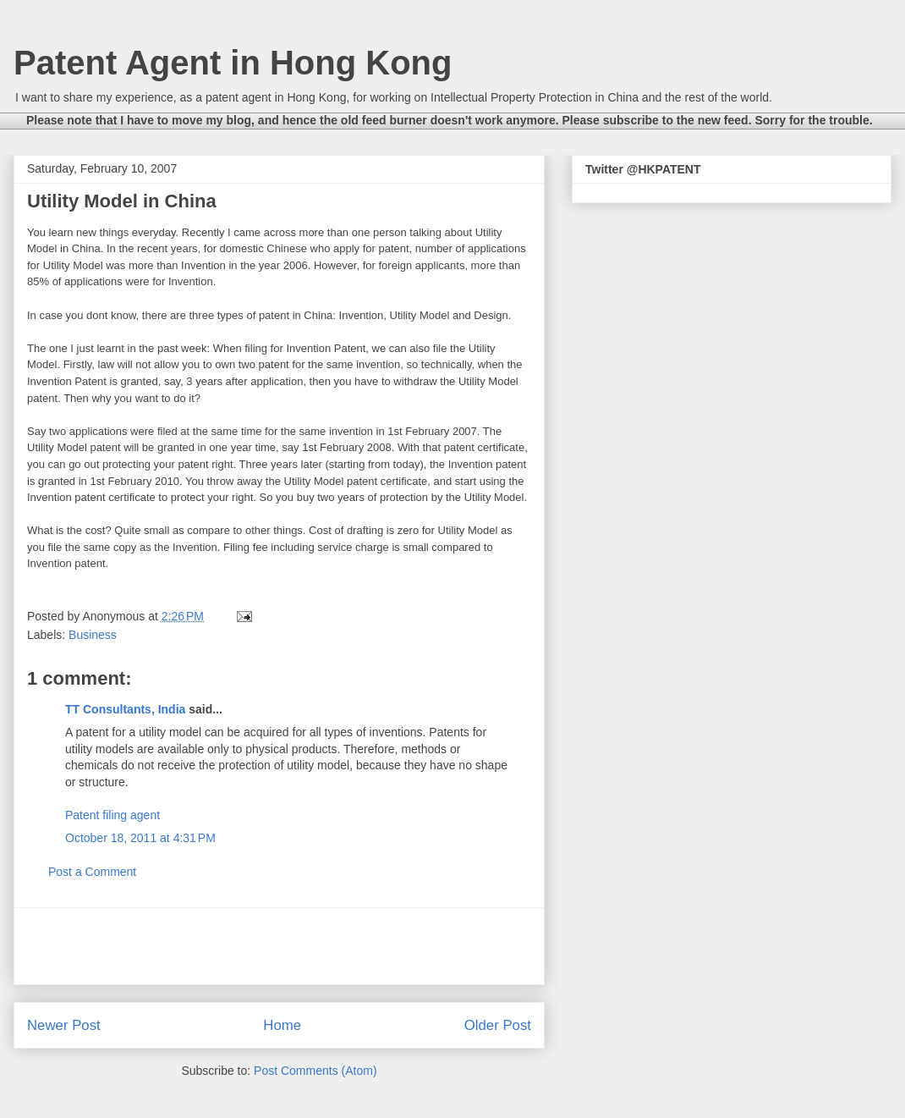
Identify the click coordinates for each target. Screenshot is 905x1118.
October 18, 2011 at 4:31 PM (140, 838)
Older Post (497, 1025)
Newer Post (64, 1025)
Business (93, 635)
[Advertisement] (279, 946)
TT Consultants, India (125, 709)
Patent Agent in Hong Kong (233, 62)
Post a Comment (92, 871)
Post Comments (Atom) (315, 1070)
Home (282, 1025)
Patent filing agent (112, 815)
